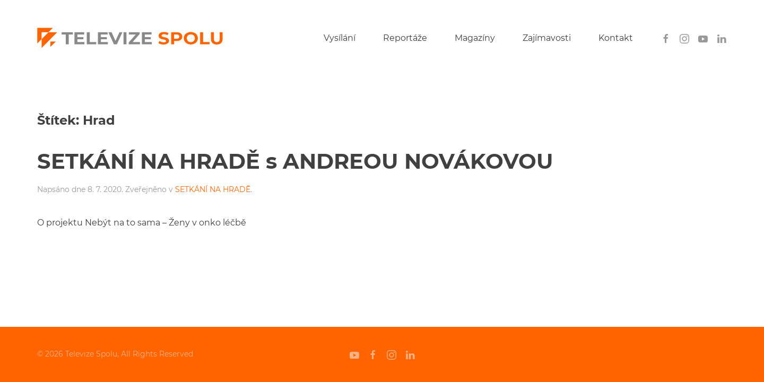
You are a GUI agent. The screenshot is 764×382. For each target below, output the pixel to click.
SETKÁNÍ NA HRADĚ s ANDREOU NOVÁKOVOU (295, 161)
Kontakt (615, 38)
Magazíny (475, 38)
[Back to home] (130, 38)
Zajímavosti (547, 38)
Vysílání (339, 38)
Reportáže (405, 38)
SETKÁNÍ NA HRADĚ (212, 189)
